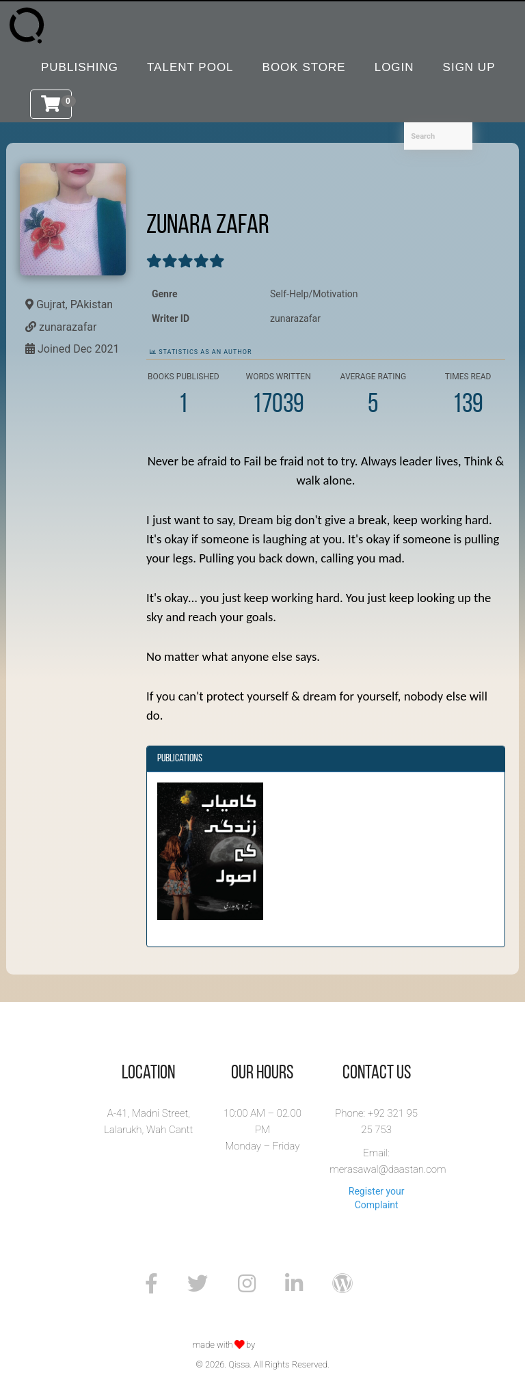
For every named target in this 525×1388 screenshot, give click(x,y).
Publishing (79, 67)
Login (394, 67)
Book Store (304, 67)
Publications (179, 758)
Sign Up (469, 67)
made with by (225, 1344)
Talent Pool (190, 67)
